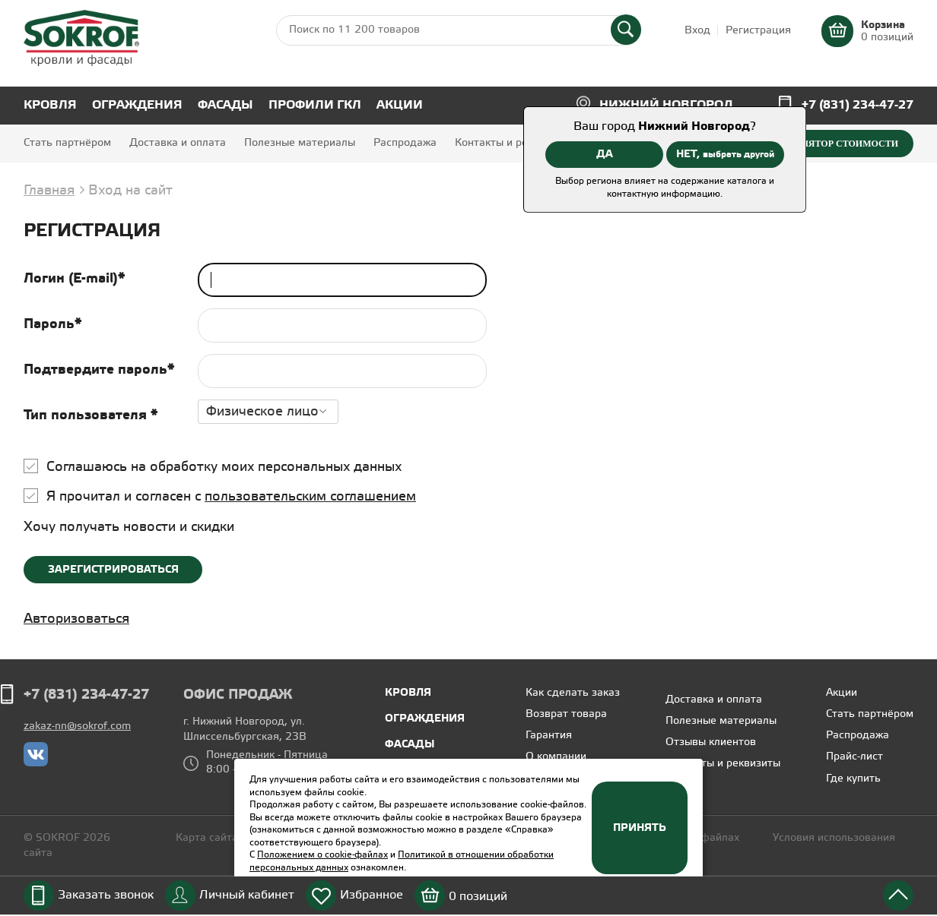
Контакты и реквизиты (512, 143)
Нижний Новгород (666, 105)
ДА (604, 154)
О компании (556, 756)
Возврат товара (566, 714)
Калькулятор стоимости (831, 143)
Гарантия (549, 735)
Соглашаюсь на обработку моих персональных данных (224, 467)
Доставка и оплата (177, 143)
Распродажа (405, 143)
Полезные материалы (299, 143)
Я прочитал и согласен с (231, 496)
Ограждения (137, 105)
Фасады (225, 105)
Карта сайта (207, 838)
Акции (399, 105)
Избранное (371, 895)
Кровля (50, 105)
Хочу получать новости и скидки (129, 527)
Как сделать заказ (573, 693)
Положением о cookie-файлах (322, 855)
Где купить (853, 778)
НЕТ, (725, 154)
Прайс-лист (854, 756)
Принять (639, 828)
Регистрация (758, 30)
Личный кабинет (246, 895)
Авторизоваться (76, 619)
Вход (697, 30)
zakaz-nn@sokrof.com (77, 726)
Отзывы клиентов (710, 742)
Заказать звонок (106, 895)
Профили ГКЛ (314, 105)
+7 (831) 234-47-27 (857, 105)
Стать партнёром (67, 143)
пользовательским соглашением (310, 496)
